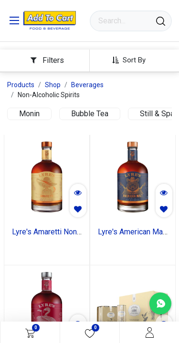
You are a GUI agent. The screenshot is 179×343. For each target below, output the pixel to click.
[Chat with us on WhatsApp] (160, 303)
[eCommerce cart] (30, 332)
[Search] (160, 20)
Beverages (87, 85)
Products (20, 85)
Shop (53, 85)
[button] (132, 60)
